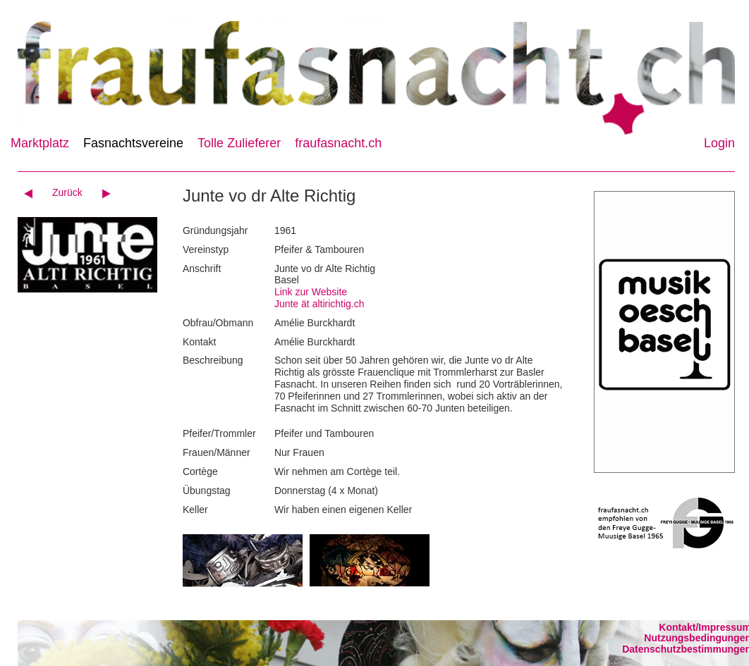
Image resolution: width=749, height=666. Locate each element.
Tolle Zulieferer (239, 143)
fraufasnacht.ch (338, 143)
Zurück (67, 192)
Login (719, 143)
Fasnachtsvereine (133, 143)
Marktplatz (40, 143)
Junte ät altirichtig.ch (319, 303)
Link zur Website (310, 291)
